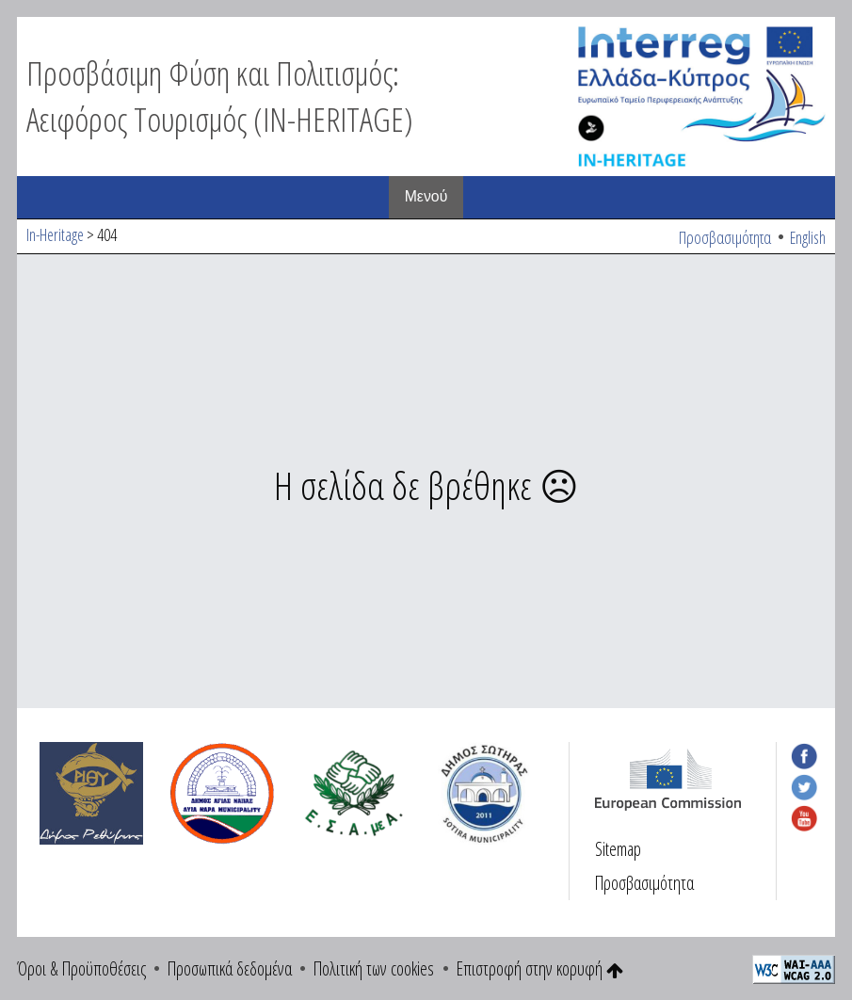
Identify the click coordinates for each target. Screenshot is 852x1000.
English (808, 237)
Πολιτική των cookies (373, 968)
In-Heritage (55, 234)
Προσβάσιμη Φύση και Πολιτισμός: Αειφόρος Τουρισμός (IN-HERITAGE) (219, 95)
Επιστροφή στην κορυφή (540, 968)
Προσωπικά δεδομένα (230, 968)
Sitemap (618, 849)
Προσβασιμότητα (725, 237)
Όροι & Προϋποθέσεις (81, 968)
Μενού (426, 196)
